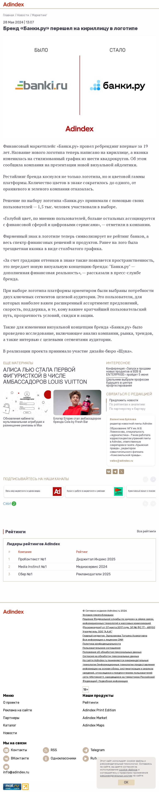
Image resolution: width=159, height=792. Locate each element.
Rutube (96, 758)
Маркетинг (39, 15)
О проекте (11, 702)
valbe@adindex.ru (121, 461)
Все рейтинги (146, 531)
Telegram (97, 750)
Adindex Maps (93, 725)
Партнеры (11, 718)
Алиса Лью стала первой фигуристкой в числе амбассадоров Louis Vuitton (45, 376)
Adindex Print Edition (99, 710)
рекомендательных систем (116, 775)
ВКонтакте (20, 758)
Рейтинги (90, 702)
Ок (126, 782)
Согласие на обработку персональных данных (111, 656)
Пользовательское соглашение (101, 647)
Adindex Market (95, 718)
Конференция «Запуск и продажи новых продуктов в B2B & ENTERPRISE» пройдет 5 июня (128, 371)
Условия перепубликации (98, 614)
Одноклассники (63, 758)
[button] (153, 479)
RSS (54, 750)
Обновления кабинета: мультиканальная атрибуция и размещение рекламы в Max (23, 422)
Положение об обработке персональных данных (112, 652)
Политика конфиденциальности (102, 643)
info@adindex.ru (16, 772)
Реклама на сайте (17, 710)
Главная (8, 15)
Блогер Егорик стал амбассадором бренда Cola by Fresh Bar (77, 420)
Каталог (9, 725)
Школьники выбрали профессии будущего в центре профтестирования (127, 382)
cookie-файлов (128, 769)
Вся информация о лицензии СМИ (103, 639)
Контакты (19, 750)
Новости (23, 15)
